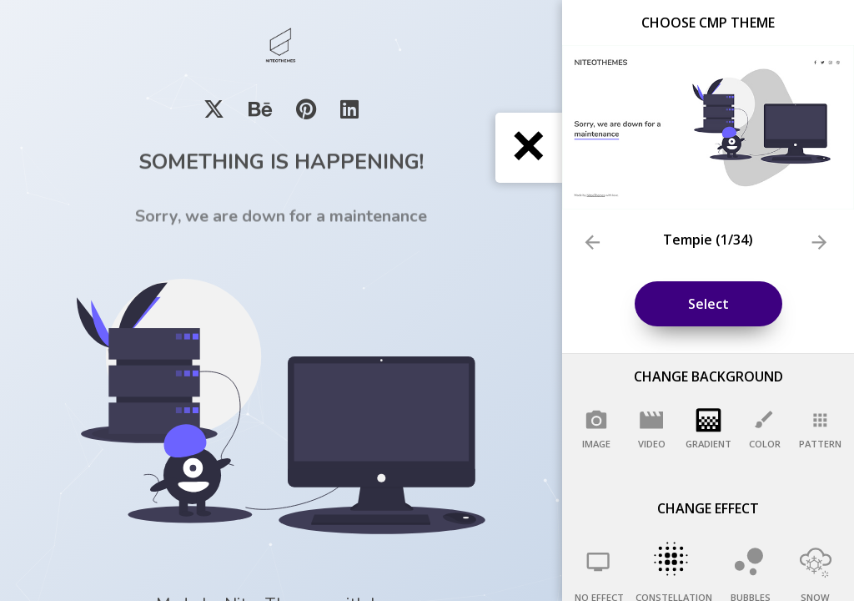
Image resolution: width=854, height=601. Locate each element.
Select (708, 304)
